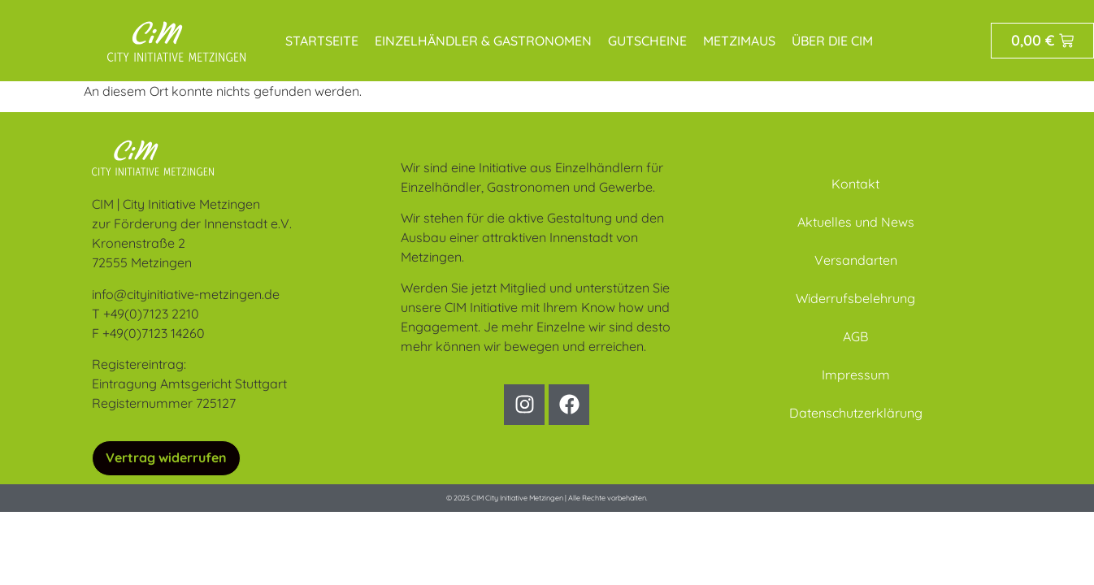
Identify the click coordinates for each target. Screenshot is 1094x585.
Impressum (856, 374)
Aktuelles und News (855, 222)
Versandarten (855, 260)
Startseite (321, 40)
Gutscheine (647, 40)
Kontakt (855, 184)
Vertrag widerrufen (166, 457)
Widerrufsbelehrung (855, 298)
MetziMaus (739, 40)
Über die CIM (832, 40)
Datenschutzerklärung (856, 413)
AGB (855, 336)
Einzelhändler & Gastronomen (483, 40)
